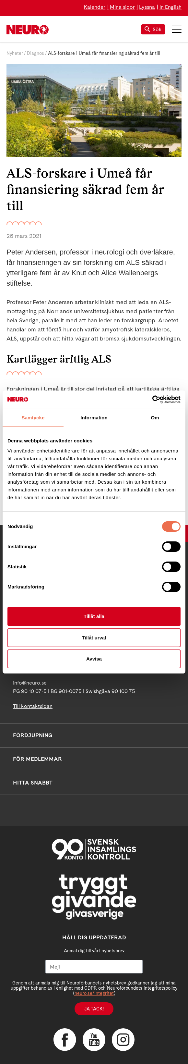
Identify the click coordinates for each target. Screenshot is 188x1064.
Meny (177, 29)
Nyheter (14, 53)
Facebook (64, 1039)
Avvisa (94, 659)
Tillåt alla (94, 616)
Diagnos (35, 53)
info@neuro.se (30, 683)
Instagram (123, 1039)
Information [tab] (94, 417)
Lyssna (147, 7)
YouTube (94, 1039)
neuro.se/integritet (94, 993)
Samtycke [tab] (33, 417)
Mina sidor (122, 7)
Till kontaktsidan (33, 706)
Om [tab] (155, 417)
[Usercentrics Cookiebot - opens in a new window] (152, 399)
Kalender (94, 7)
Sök (153, 29)
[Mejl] (94, 966)
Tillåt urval (94, 637)
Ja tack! (94, 1008)
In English (170, 7)
